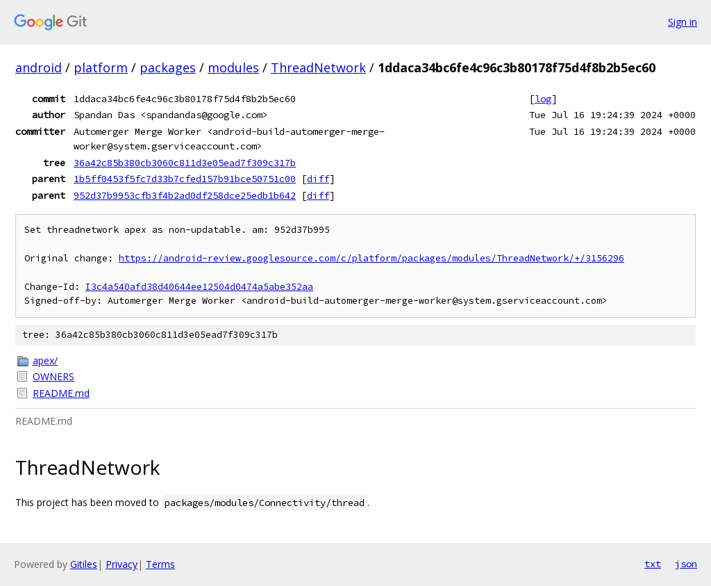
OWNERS (53, 376)
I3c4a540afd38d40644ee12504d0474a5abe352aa (199, 287)
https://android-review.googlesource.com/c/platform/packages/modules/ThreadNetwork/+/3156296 (371, 258)
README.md (61, 393)
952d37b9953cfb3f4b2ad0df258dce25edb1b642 (185, 195)
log (543, 98)
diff (318, 178)
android (38, 67)
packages (168, 67)
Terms (160, 564)
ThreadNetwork (318, 67)
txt (652, 563)
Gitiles (83, 564)
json (686, 563)
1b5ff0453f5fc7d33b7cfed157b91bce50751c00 (185, 178)
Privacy (121, 564)
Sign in (682, 22)
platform (101, 67)
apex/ (45, 360)
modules (233, 67)
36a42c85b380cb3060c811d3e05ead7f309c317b (185, 162)
